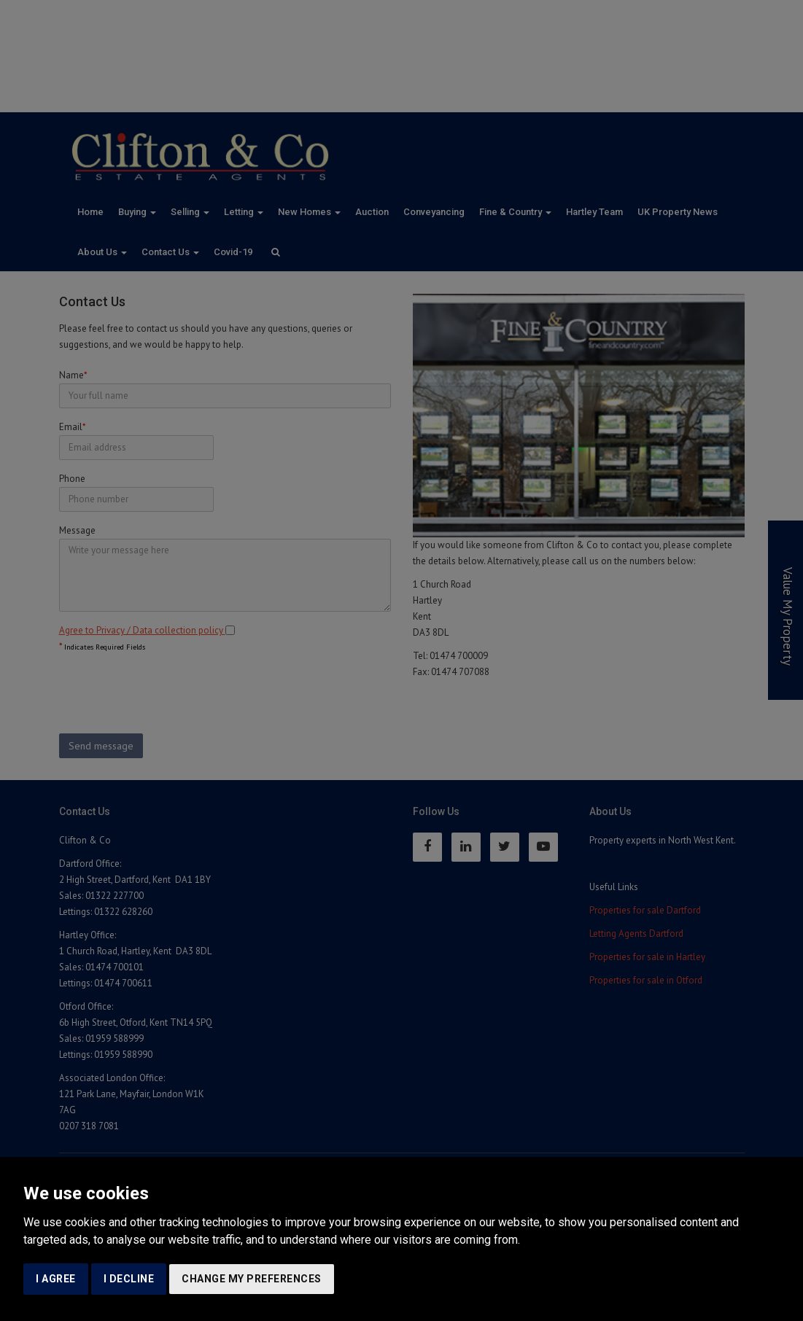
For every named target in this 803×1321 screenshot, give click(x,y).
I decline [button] (129, 1279)
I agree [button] (56, 1279)
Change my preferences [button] (252, 1279)
